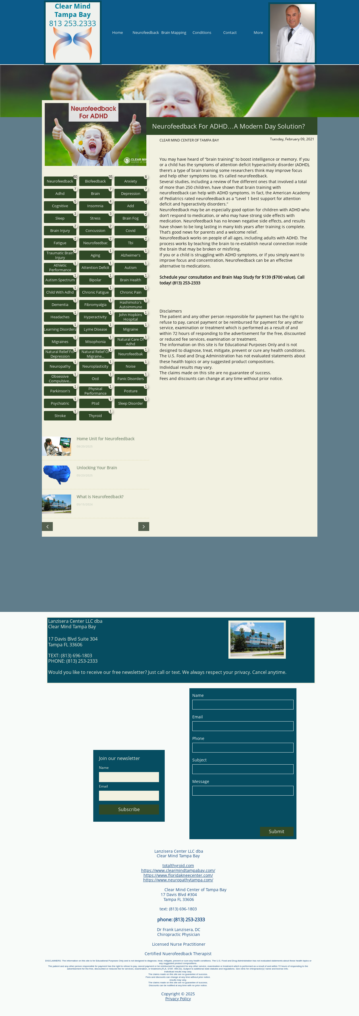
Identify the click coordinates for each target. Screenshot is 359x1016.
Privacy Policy (178, 998)
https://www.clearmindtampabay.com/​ (178, 870)
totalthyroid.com (178, 865)
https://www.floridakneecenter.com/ (178, 875)
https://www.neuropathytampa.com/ (178, 880)
